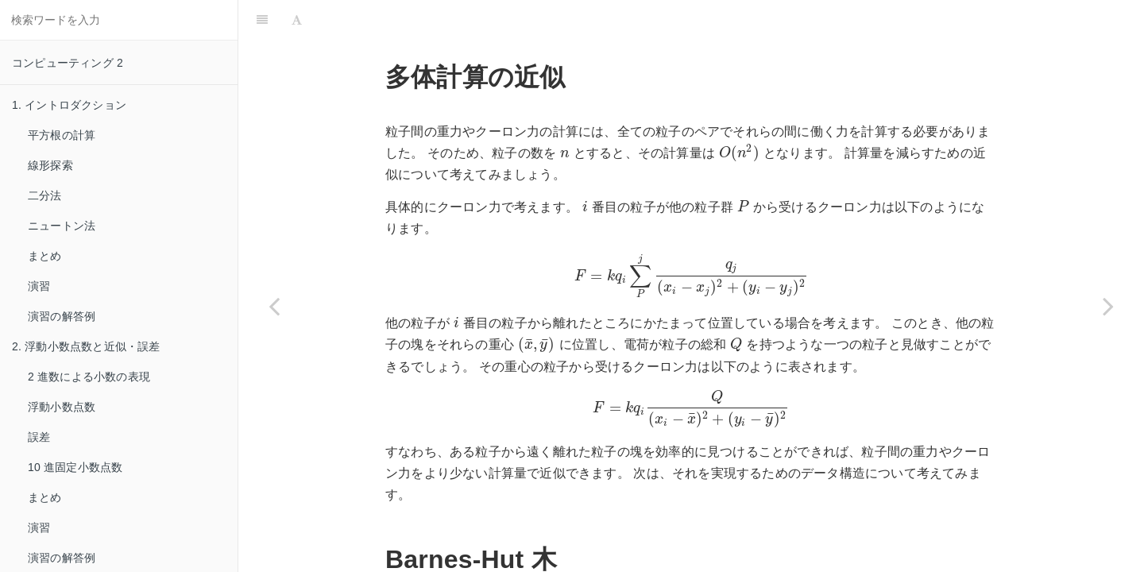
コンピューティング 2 (67, 62)
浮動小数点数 (61, 406)
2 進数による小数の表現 (89, 376)
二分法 (45, 195)
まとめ (45, 255)
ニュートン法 (61, 225)
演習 (39, 286)
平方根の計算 (61, 135)
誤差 (39, 437)
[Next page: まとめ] (1108, 306)
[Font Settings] (297, 20)
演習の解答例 (61, 316)
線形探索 (50, 165)
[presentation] (565, 153)
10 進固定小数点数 (75, 467)
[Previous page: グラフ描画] (274, 306)
